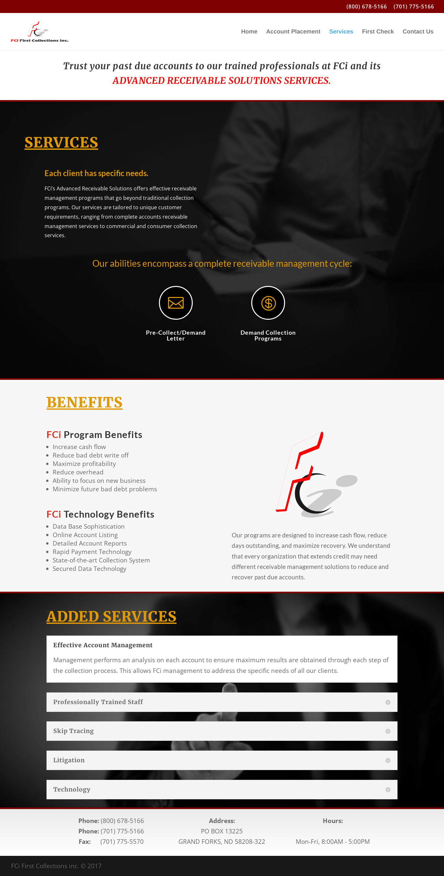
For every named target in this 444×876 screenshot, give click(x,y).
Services (341, 32)
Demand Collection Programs (268, 335)
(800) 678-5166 (366, 7)
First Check (378, 32)
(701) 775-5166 (414, 7)
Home (249, 32)
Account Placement (293, 32)
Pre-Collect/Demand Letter (176, 335)
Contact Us (418, 32)
